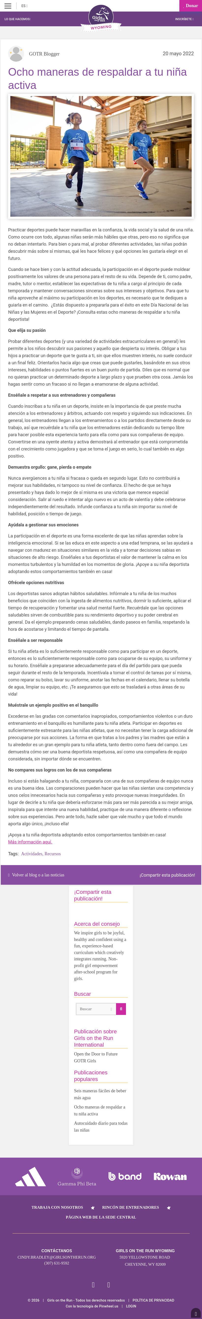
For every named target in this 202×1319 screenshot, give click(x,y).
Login (131, 1306)
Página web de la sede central (101, 1217)
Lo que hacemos (17, 19)
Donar (190, 5)
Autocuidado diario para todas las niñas (100, 1127)
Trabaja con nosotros (57, 1207)
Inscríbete (184, 19)
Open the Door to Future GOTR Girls (96, 1057)
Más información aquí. (30, 841)
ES (24, 6)
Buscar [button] (96, 1008)
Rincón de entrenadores (130, 1207)
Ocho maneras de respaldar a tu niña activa (99, 1110)
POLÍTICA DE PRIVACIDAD (153, 1300)
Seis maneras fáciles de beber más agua (100, 1094)
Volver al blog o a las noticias (36, 874)
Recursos (53, 853)
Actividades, (32, 853)
